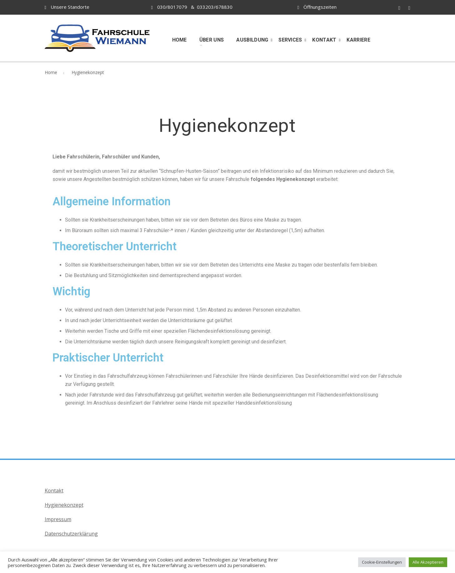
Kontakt (54, 490)
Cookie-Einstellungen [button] (382, 562)
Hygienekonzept (64, 504)
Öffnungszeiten (320, 7)
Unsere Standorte (70, 7)
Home (51, 72)
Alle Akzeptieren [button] (427, 562)
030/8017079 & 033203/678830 (191, 7)
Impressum (58, 519)
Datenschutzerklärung (71, 533)
